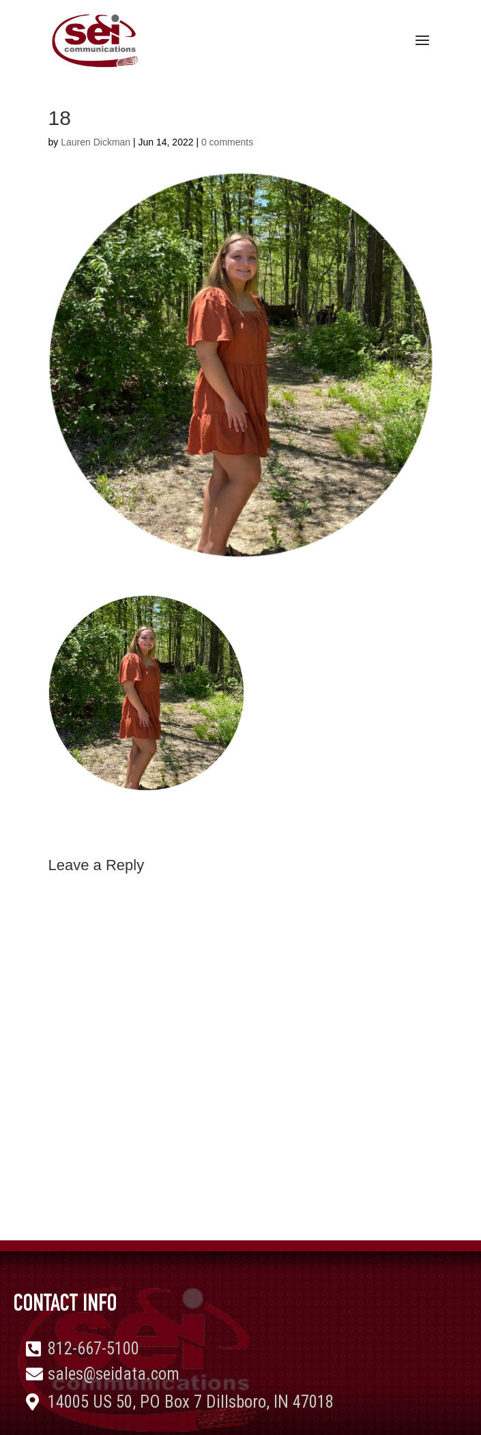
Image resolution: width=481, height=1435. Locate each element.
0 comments (227, 142)
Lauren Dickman (95, 142)
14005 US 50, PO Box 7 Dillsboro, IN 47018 (191, 1402)
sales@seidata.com (113, 1374)
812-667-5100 (93, 1349)
